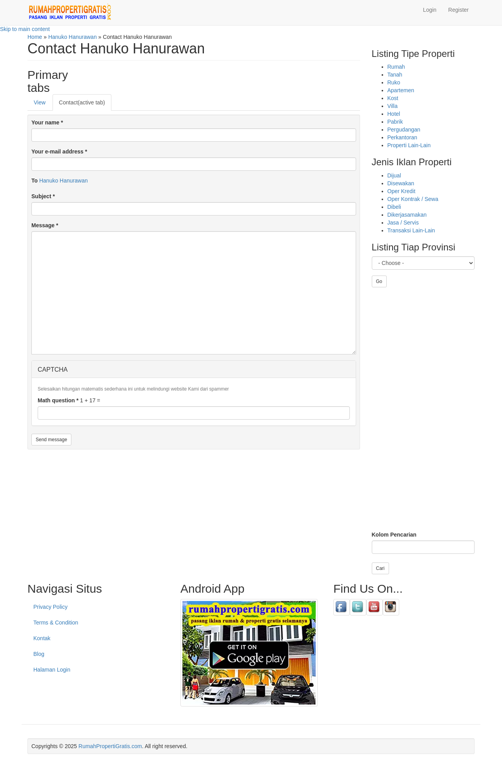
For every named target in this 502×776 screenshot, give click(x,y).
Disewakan (400, 183)
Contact (82, 102)
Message (44, 225)
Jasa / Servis (403, 222)
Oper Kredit (401, 191)
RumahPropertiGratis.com (110, 746)
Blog (38, 654)
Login (430, 10)
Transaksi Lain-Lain (411, 230)
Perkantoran (402, 137)
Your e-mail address (59, 151)
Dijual (394, 175)
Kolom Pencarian (394, 534)
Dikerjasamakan (407, 215)
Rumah (396, 67)
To (34, 180)
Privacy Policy (50, 607)
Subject (43, 196)
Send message (51, 439)
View (39, 102)
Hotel (393, 114)
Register (458, 10)
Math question (58, 400)
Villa (392, 106)
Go (379, 281)
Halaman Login (51, 669)
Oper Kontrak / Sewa (412, 199)
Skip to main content (25, 29)
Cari (380, 568)
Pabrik (395, 122)
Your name (47, 122)
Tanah (394, 74)
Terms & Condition (55, 622)
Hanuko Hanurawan (63, 180)
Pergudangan (403, 129)
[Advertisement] (423, 409)
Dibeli (394, 207)
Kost (392, 98)
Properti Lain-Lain (409, 145)
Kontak (42, 638)
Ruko (393, 82)
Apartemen (400, 90)
